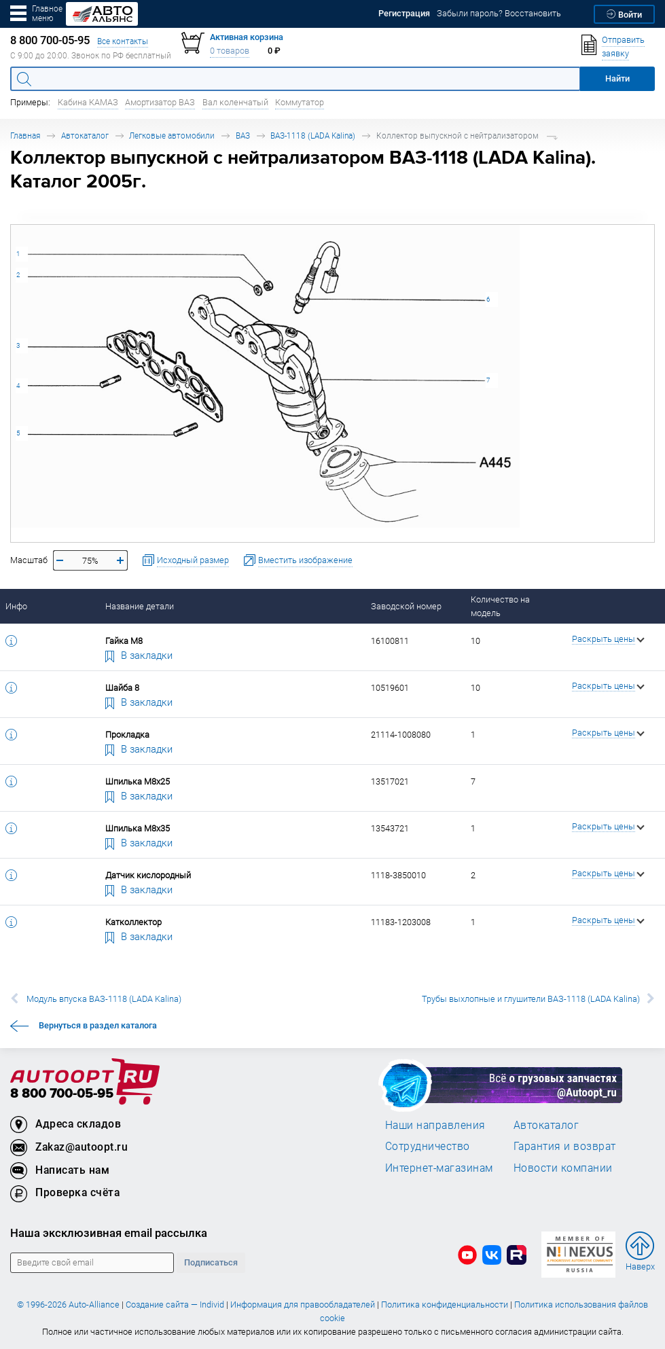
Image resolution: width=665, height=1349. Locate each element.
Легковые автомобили (172, 135)
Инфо (16, 606)
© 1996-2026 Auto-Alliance (68, 1304)
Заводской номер (406, 606)
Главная (25, 135)
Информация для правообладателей (302, 1304)
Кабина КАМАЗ (88, 102)
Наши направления (435, 1124)
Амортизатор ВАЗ (160, 102)
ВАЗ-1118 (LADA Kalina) (312, 135)
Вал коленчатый (235, 102)
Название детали (139, 606)
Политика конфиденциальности (444, 1304)
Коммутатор (299, 102)
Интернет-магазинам (439, 1167)
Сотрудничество (427, 1145)
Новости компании (563, 1167)
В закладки (139, 655)
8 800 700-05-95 (61, 1093)
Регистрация (404, 13)
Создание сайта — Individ (175, 1304)
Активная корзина (246, 37)
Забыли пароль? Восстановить (499, 13)
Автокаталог (85, 135)
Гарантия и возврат (565, 1145)
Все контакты (122, 41)
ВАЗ (243, 135)
